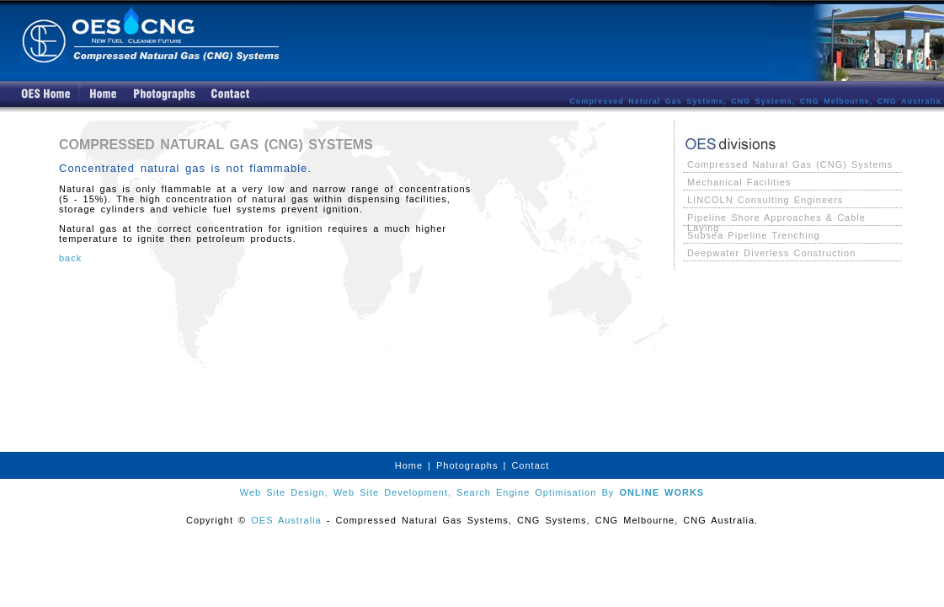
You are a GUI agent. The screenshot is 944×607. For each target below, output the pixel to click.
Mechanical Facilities (739, 182)
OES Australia (286, 520)
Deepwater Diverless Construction (771, 253)
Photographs (467, 465)
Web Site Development (390, 492)
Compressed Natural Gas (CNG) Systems (790, 164)
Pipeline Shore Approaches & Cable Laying (776, 218)
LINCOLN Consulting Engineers (765, 200)
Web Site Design (282, 492)
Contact (530, 465)
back (70, 258)
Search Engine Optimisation (526, 492)
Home (409, 465)
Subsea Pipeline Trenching (753, 235)
